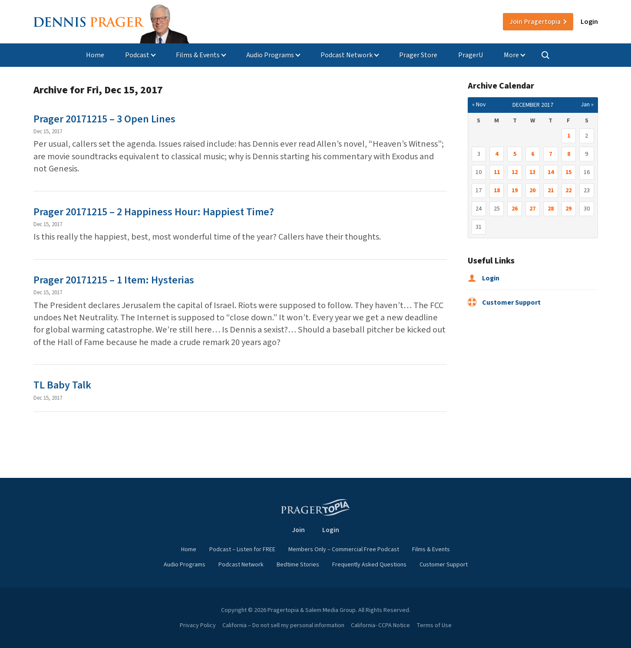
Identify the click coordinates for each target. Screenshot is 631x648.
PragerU (470, 55)
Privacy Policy (198, 625)
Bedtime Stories (298, 564)
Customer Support (504, 302)
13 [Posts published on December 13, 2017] (532, 172)
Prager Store (418, 55)
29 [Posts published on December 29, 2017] (568, 208)
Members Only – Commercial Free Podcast (343, 549)
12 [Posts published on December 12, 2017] (515, 172)
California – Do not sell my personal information (283, 625)
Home (95, 55)
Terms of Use (434, 625)
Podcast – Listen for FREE (242, 549)
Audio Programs (270, 55)
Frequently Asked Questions (369, 564)
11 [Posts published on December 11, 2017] (497, 172)
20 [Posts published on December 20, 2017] (532, 190)
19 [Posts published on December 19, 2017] (515, 190)
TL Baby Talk (62, 385)
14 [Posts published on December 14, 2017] (551, 172)
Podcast (137, 55)
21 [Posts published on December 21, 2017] (551, 190)
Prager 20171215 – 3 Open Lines (104, 119)
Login (589, 21)
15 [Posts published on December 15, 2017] (568, 172)
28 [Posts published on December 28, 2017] (551, 208)
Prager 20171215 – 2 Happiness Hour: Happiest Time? (153, 212)
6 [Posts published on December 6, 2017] (532, 154)
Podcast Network (346, 55)
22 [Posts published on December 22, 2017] (568, 190)
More (511, 55)
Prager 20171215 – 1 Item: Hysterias (113, 280)
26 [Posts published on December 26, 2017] (515, 208)
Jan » (587, 104)
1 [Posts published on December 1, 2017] (568, 136)
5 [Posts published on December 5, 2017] (514, 154)
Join (535, 21)
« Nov (479, 104)
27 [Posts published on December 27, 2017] (532, 208)
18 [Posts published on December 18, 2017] (497, 190)
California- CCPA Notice (380, 625)
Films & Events (198, 55)
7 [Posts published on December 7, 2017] (550, 154)
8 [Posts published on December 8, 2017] (568, 154)
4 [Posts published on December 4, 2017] (496, 154)
